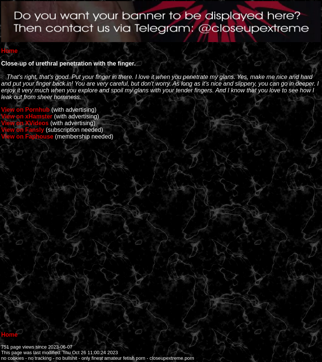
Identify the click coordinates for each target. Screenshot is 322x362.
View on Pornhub (25, 110)
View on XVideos (24, 123)
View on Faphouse (27, 136)
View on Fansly (22, 130)
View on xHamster (27, 116)
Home (9, 51)
